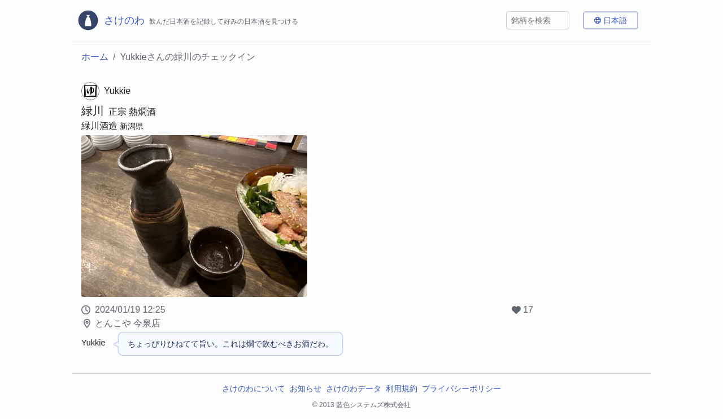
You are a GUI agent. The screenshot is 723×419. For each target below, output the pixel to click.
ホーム (94, 57)
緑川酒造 (99, 126)
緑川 (92, 111)
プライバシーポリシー (461, 388)
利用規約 (401, 388)
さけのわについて (253, 388)
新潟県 (131, 126)
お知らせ (305, 388)
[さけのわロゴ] (187, 20)
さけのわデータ (353, 388)
